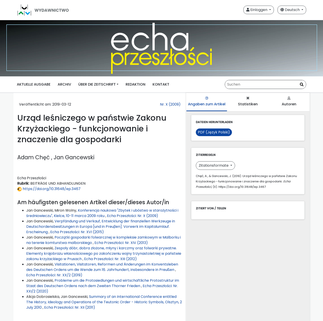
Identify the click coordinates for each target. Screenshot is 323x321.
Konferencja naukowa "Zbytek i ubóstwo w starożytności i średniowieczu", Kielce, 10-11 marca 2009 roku (102, 213)
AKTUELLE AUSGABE (33, 84)
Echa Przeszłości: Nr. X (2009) (132, 215)
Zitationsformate (214, 165)
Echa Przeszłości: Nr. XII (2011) (69, 307)
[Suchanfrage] (265, 84)
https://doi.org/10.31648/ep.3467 (49, 188)
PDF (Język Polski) (214, 132)
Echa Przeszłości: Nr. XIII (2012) (110, 258)
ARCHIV (64, 84)
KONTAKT (161, 84)
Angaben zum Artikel (206, 102)
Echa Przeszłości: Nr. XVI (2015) (77, 232)
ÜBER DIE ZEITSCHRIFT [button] (97, 84)
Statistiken (248, 102)
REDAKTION (135, 84)
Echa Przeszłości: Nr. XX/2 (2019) (54, 275)
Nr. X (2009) (170, 104)
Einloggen (257, 9)
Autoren (289, 102)
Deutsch (290, 9)
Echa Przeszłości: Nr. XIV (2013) (121, 242)
